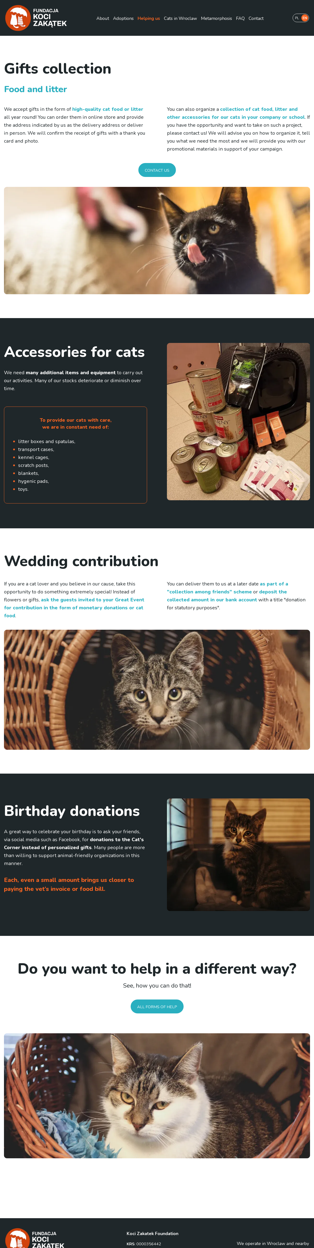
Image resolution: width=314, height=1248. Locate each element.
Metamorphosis (216, 18)
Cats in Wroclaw (180, 18)
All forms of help (157, 1007)
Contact (256, 18)
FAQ (240, 18)
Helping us (149, 18)
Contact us (157, 170)
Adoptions (123, 18)
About (102, 18)
